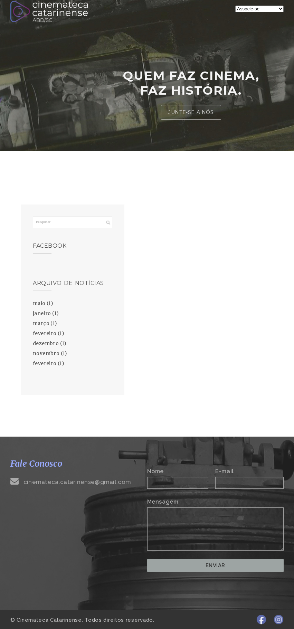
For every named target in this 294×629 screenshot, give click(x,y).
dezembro (46, 343)
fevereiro (45, 333)
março (41, 323)
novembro (46, 353)
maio (39, 303)
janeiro (42, 313)
